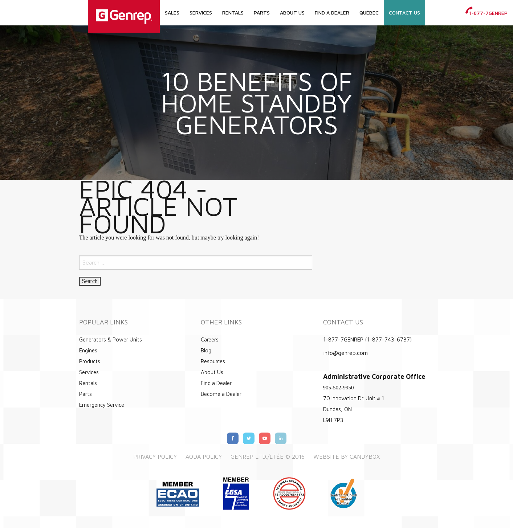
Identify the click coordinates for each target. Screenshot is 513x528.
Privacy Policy (155, 456)
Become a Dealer (221, 394)
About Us (292, 12)
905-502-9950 (338, 387)
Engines (88, 350)
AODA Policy (204, 456)
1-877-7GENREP (486, 13)
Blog (206, 350)
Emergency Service (101, 405)
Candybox (365, 456)
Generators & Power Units (110, 339)
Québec (369, 12)
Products (89, 361)
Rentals (233, 12)
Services (201, 12)
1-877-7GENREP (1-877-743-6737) (367, 339)
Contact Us (404, 12)
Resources (213, 361)
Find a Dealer (332, 12)
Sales (172, 12)
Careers (210, 339)
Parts (262, 12)
